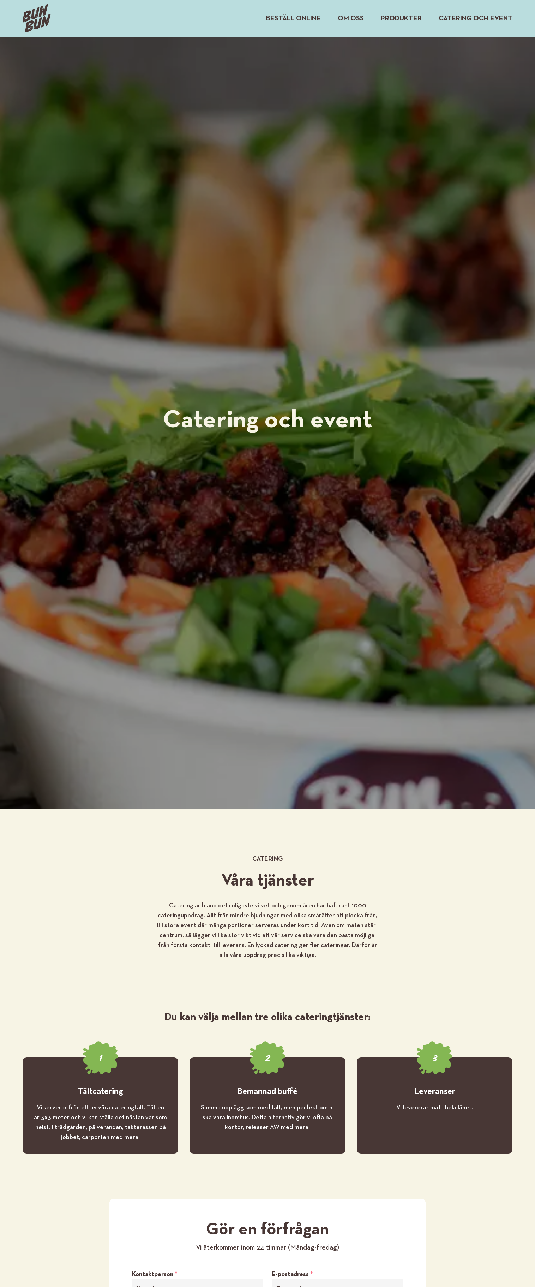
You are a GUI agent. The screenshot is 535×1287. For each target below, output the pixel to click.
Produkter (401, 18)
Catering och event (475, 18)
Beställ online (293, 18)
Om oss (351, 18)
